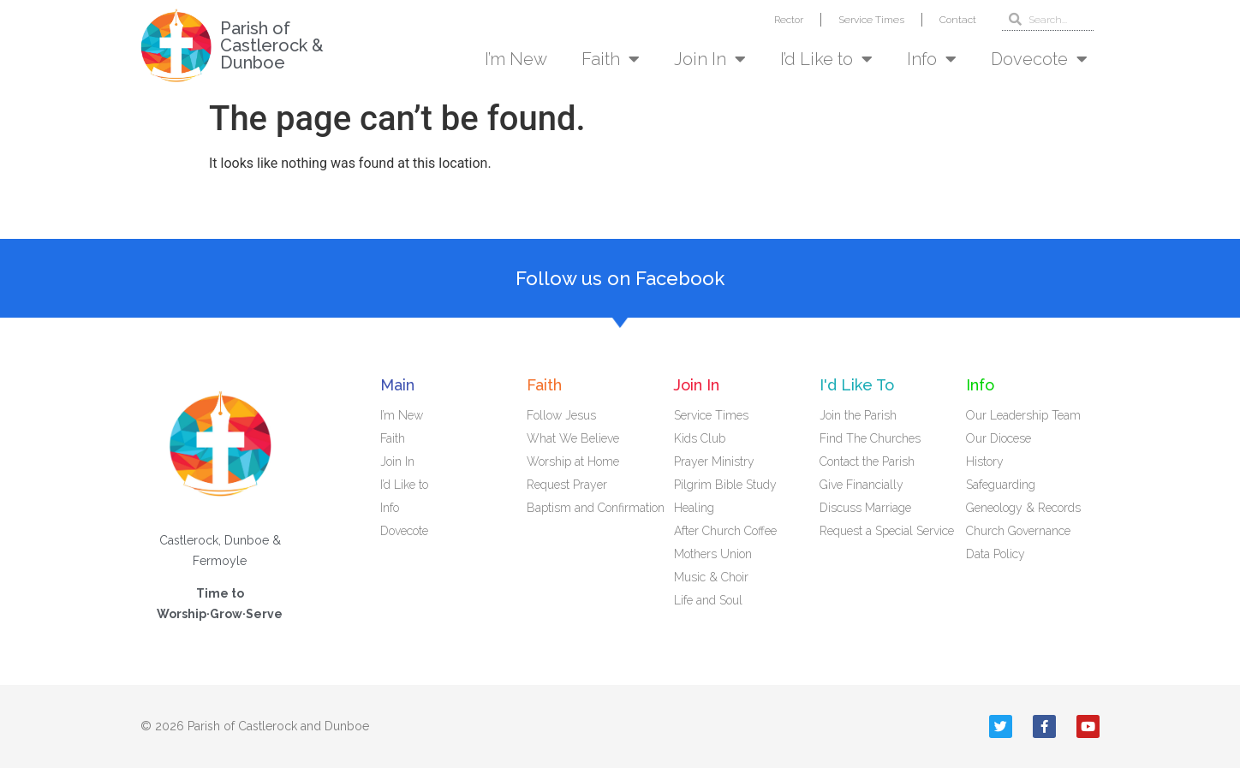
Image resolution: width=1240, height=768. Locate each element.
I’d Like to (826, 59)
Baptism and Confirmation (596, 508)
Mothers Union (713, 554)
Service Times (871, 20)
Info (932, 59)
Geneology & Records (1023, 508)
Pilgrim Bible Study (725, 484)
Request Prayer (567, 484)
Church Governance (1018, 531)
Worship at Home (573, 461)
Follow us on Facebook (620, 278)
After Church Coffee (725, 531)
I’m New (516, 59)
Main (397, 385)
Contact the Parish (867, 461)
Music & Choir (711, 577)
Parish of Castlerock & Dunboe (272, 45)
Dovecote (1039, 59)
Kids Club (699, 438)
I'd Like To (857, 385)
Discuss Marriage (865, 508)
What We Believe (573, 438)
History (985, 461)
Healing (694, 508)
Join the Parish (858, 415)
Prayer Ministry (714, 461)
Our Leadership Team (1023, 415)
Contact (957, 20)
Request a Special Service (887, 531)
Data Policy (995, 554)
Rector (788, 20)
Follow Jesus (561, 415)
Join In (710, 59)
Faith (610, 59)
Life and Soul (708, 600)
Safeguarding (1000, 484)
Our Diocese (998, 438)
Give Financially (861, 484)
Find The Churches (870, 438)
